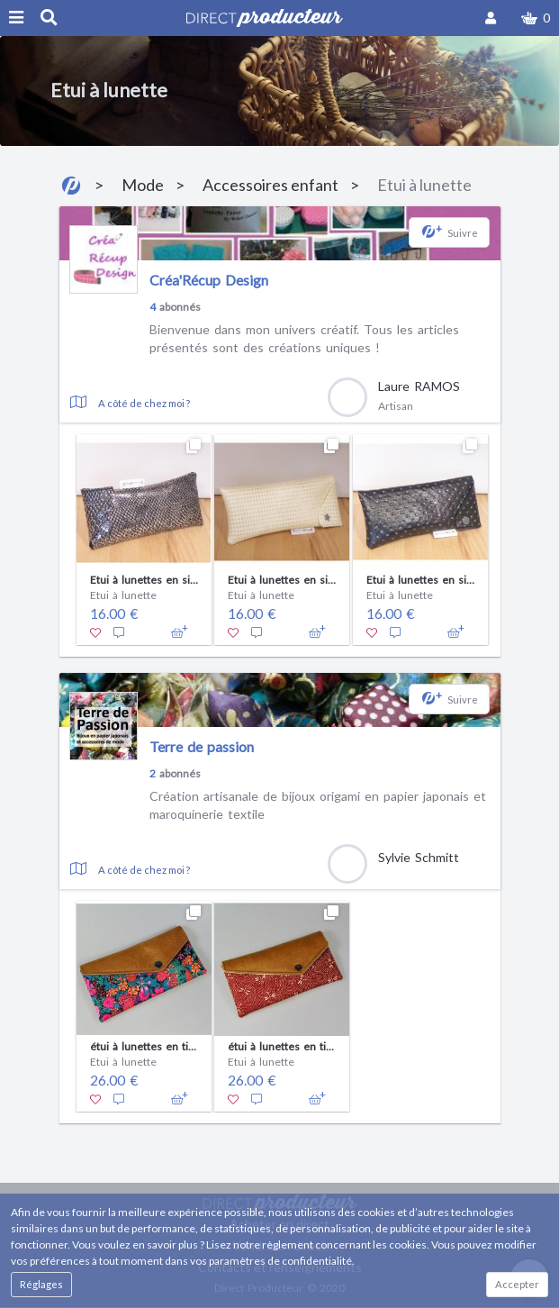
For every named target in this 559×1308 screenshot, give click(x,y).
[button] (535, 18)
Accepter (517, 1284)
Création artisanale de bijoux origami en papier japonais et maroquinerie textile (317, 805)
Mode (143, 185)
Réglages (41, 1284)
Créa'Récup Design (208, 279)
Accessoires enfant (270, 185)
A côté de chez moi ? (144, 403)
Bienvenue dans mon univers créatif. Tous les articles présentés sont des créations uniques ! (304, 338)
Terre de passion (201, 746)
